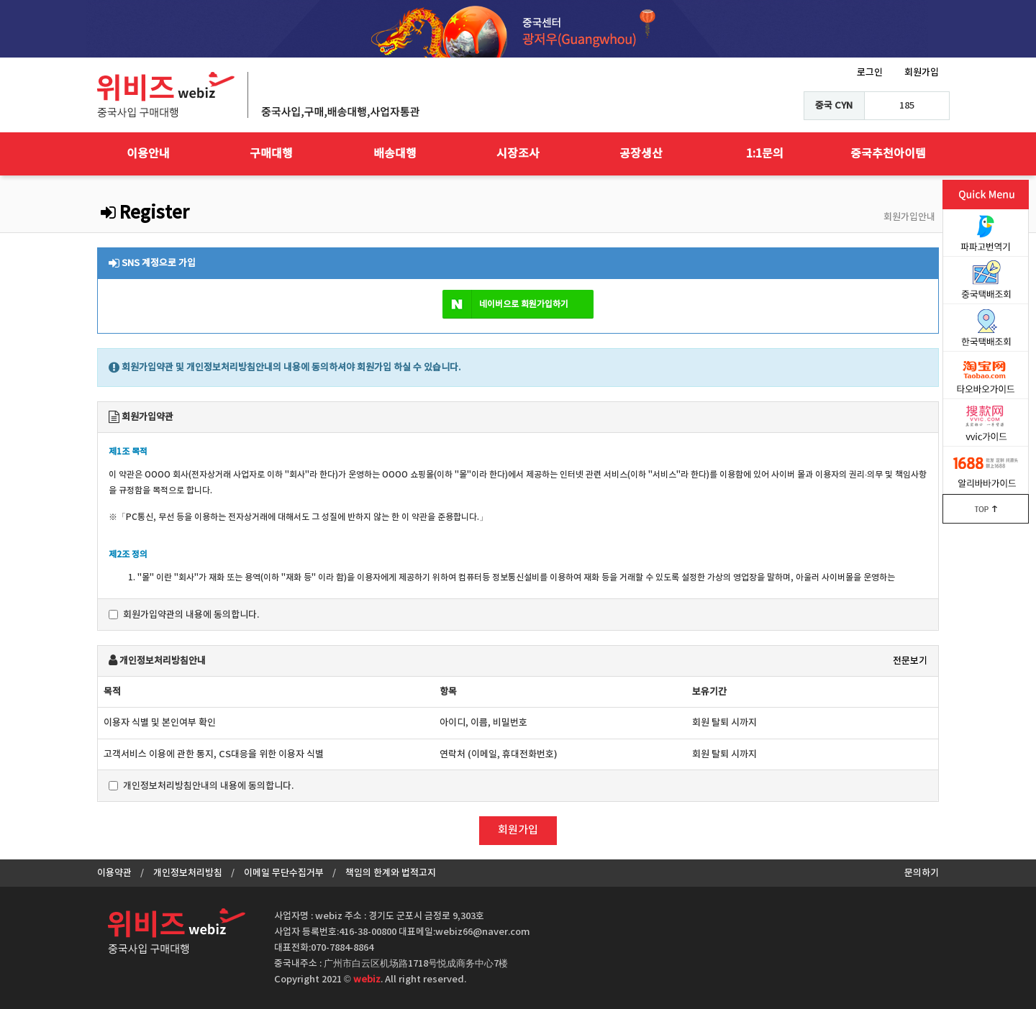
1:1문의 (764, 153)
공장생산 (641, 153)
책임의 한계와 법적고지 (390, 873)
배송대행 (395, 153)
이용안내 (148, 153)
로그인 (870, 72)
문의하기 (921, 873)
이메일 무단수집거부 (284, 873)
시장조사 (518, 153)
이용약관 (114, 873)
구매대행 (271, 153)
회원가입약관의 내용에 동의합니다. (184, 615)
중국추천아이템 (888, 153)
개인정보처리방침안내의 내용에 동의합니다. (201, 786)
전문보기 (910, 661)
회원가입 (921, 72)
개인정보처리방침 (187, 873)
